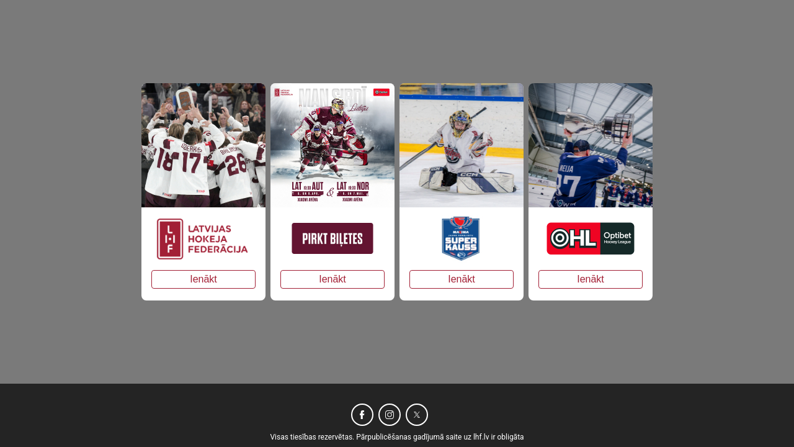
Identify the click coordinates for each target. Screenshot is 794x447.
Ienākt (203, 279)
